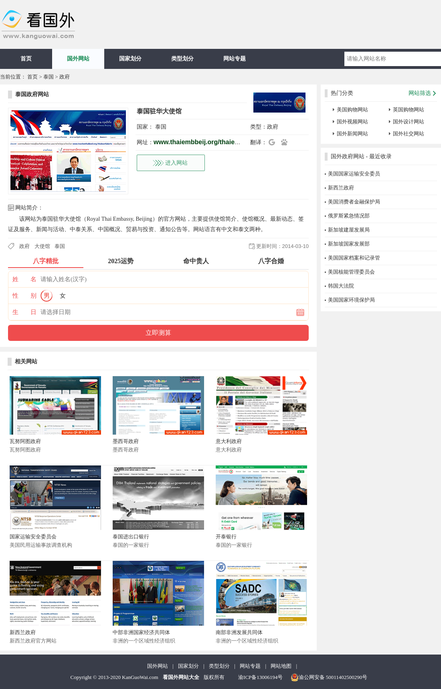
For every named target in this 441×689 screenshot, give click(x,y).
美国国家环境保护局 (351, 300)
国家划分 (130, 59)
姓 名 (24, 279)
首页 (26, 59)
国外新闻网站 (352, 134)
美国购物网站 (352, 110)
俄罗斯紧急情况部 (349, 216)
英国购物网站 (408, 110)
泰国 (48, 77)
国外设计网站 (408, 122)
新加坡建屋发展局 (349, 230)
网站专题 (234, 59)
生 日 (24, 312)
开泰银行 (226, 537)
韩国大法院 (341, 286)
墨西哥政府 (126, 441)
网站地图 (281, 666)
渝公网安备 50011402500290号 (329, 677)
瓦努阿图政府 (25, 441)
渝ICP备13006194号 (260, 677)
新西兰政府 (23, 632)
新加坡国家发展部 (349, 244)
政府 (64, 77)
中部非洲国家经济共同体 (141, 632)
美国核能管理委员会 (351, 272)
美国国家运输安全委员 (354, 174)
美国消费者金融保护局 (354, 202)
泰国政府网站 (32, 94)
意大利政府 (229, 441)
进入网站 (176, 163)
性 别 (24, 295)
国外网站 (78, 59)
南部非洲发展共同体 (239, 632)
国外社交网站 (408, 134)
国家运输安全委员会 (33, 537)
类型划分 (182, 59)
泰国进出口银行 (131, 537)
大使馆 (42, 246)
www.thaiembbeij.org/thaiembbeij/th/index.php (224, 142)
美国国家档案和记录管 (354, 258)
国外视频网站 (352, 122)
